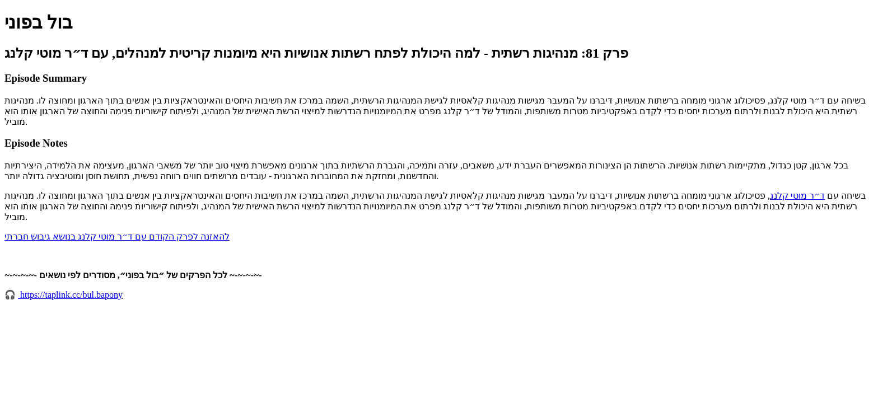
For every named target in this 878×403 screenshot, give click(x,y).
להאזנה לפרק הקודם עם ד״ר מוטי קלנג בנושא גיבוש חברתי (117, 236)
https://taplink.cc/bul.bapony (70, 294)
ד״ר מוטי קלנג (797, 195)
